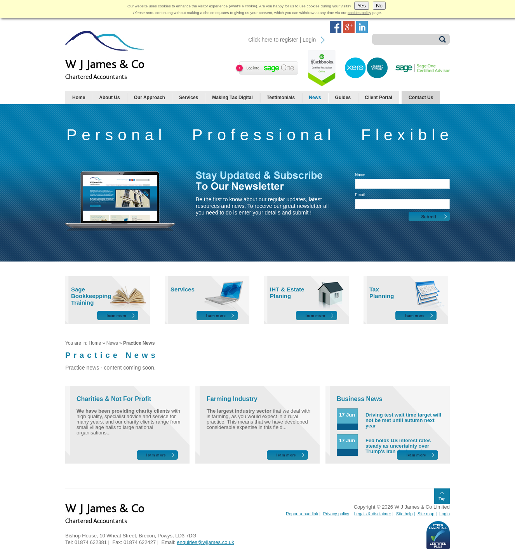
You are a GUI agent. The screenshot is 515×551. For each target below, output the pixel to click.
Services (188, 97)
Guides (343, 97)
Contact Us (421, 97)
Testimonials (281, 97)
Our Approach (149, 97)
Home (78, 97)
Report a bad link (302, 513)
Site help (404, 513)
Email (360, 195)
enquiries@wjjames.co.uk (205, 542)
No (379, 6)
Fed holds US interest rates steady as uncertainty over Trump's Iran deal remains (398, 446)
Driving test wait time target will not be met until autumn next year (403, 420)
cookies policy (359, 12)
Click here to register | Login (282, 40)
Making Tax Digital (232, 97)
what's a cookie (243, 6)
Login (444, 513)
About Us (109, 97)
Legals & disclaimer (372, 513)
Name (360, 175)
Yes (361, 6)
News (315, 97)
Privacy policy (336, 513)
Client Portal (378, 97)
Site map (426, 513)
